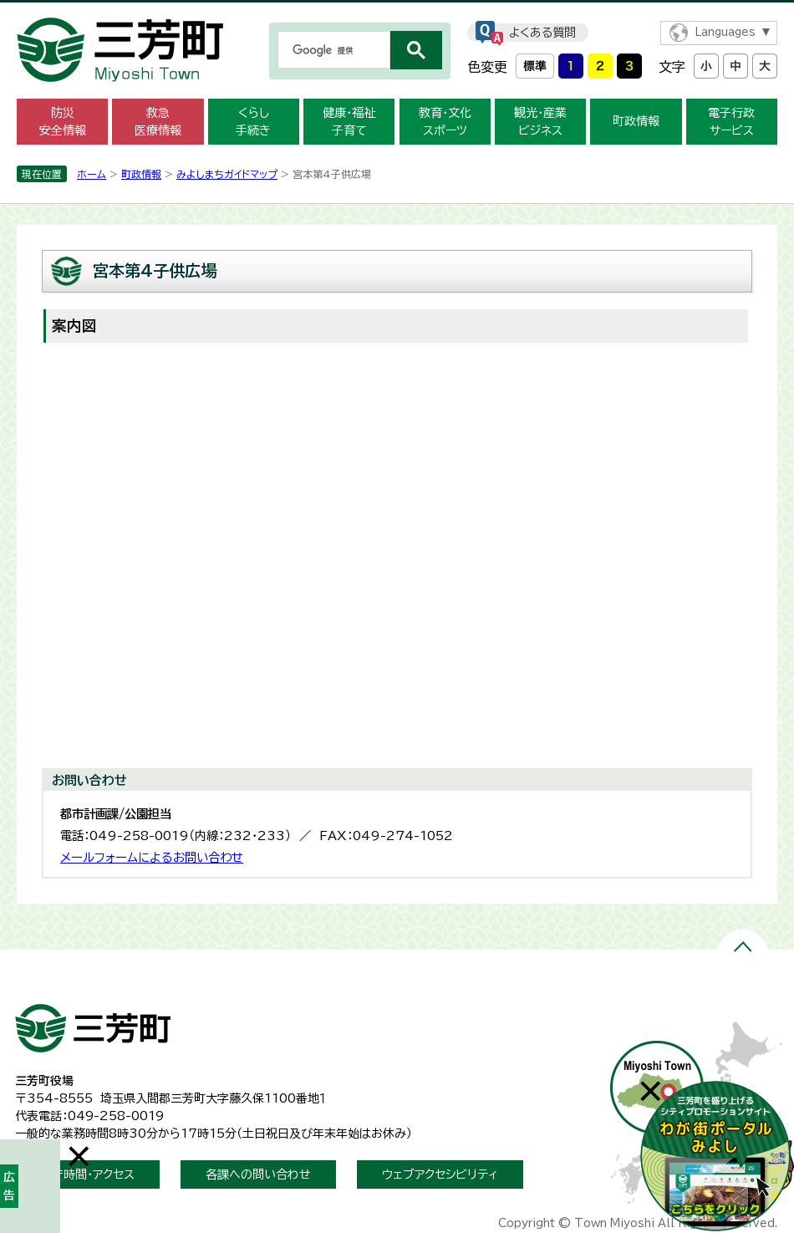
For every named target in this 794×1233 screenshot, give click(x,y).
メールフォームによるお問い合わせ (151, 857)
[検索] (332, 50)
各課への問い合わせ (258, 1174)
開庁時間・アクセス (87, 1174)
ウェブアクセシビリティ (440, 1174)
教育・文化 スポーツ (445, 121)
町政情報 (636, 121)
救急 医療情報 (158, 121)
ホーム (91, 174)
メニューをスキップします (397, 11)
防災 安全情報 (62, 121)
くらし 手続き (253, 121)
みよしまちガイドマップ (226, 174)
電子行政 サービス (731, 121)
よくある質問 (542, 32)
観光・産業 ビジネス (540, 121)
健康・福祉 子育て (349, 121)
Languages (725, 32)
